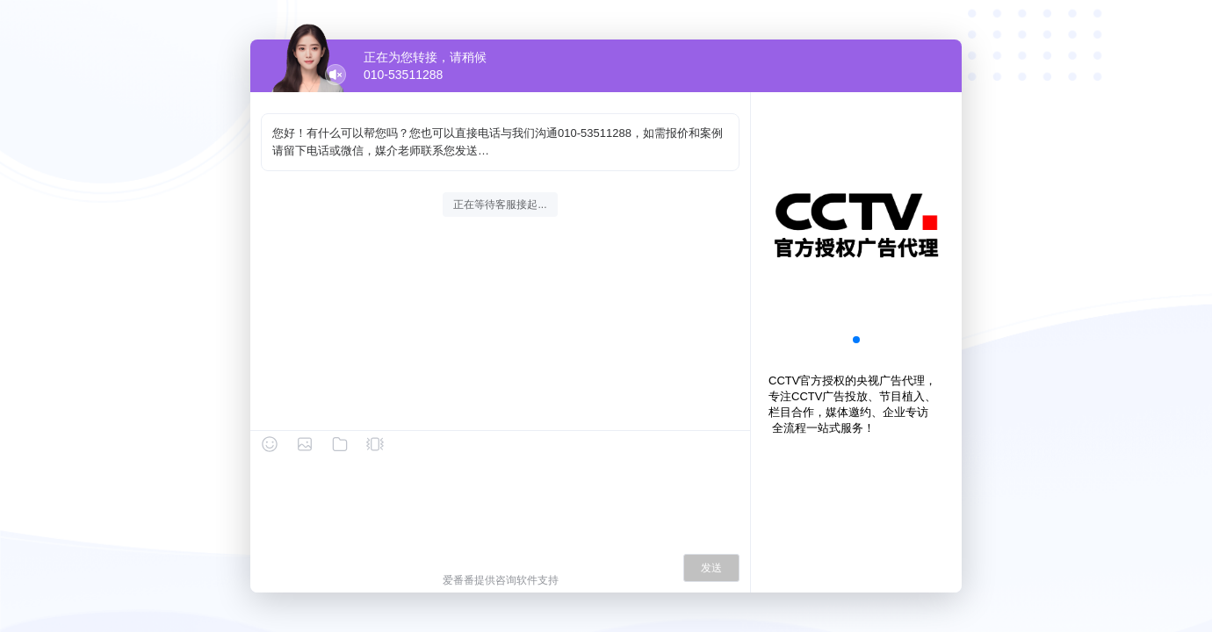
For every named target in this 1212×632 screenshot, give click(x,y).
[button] (856, 339)
